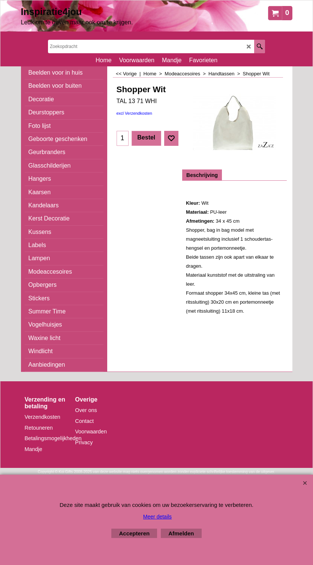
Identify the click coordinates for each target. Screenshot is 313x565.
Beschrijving (202, 175)
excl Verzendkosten (134, 113)
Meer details (157, 517)
